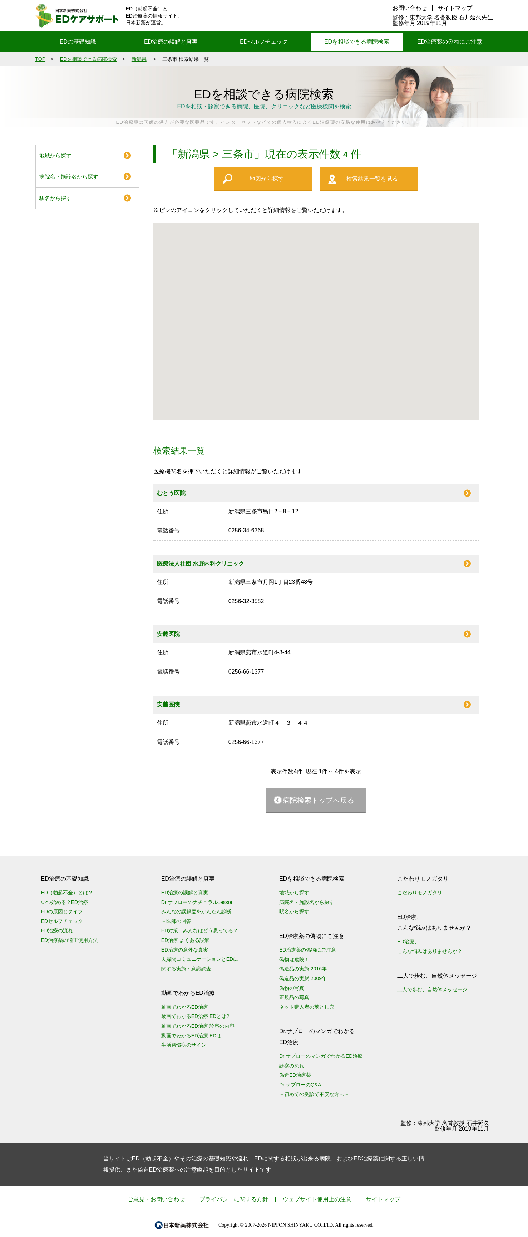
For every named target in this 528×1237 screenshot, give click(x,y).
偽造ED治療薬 (295, 1075)
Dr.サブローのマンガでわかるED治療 (320, 1056)
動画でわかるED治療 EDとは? (195, 1016)
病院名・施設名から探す (68, 176)
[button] (286, 342)
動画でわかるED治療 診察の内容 (198, 1026)
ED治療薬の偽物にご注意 (449, 42)
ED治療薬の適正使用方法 (69, 940)
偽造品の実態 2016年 (303, 969)
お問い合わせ (410, 8)
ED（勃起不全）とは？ (67, 892)
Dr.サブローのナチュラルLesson (197, 902)
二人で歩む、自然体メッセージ (432, 989)
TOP (40, 59)
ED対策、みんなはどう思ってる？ (199, 930)
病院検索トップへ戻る (318, 800)
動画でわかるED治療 (184, 1007)
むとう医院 (171, 493)
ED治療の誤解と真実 (171, 42)
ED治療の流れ (57, 930)
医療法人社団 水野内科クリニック (200, 564)
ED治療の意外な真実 (184, 950)
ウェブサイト (317, 1199)
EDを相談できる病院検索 (356, 42)
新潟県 (139, 59)
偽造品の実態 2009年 (303, 978)
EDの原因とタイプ (62, 911)
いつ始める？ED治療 (64, 902)
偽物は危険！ (294, 959)
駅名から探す (55, 198)
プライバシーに (233, 1199)
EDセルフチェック (264, 42)
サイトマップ (455, 8)
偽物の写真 (291, 988)
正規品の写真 (294, 997)
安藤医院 (168, 634)
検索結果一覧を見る (372, 179)
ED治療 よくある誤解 (185, 940)
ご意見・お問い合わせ (156, 1199)
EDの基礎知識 (78, 42)
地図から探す (267, 179)
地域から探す (55, 155)
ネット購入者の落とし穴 (306, 1007)
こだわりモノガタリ (419, 892)
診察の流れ (291, 1066)
